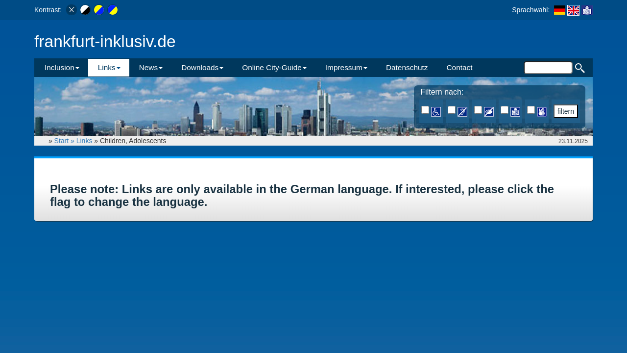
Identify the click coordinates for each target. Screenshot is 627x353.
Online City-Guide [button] (274, 67)
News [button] (151, 67)
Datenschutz (407, 67)
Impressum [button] (346, 67)
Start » (65, 141)
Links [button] (109, 67)
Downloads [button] (202, 67)
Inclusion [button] (62, 67)
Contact (459, 67)
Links (84, 141)
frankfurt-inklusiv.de (105, 41)
